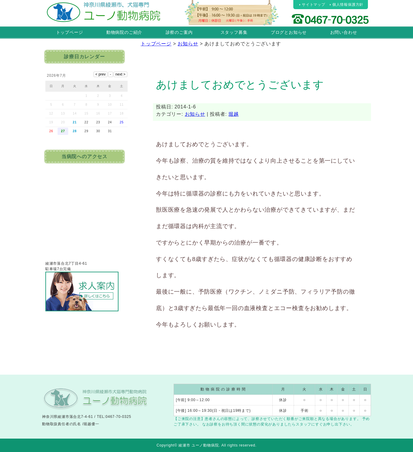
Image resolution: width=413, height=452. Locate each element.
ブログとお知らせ (289, 32)
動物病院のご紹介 (124, 32)
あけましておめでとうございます (240, 84)
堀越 (233, 114)
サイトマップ (313, 4)
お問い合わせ (343, 32)
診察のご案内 (179, 32)
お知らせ (195, 114)
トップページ (69, 32)
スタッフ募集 (234, 32)
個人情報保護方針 (347, 4)
